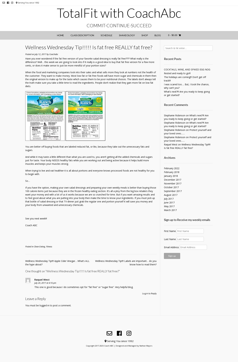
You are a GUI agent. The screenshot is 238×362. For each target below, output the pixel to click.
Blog (158, 35)
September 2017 (173, 191)
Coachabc (53, 54)
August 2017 (170, 194)
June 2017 (169, 202)
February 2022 (171, 168)
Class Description (82, 35)
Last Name (170, 239)
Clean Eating (39, 246)
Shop (144, 35)
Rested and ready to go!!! (177, 73)
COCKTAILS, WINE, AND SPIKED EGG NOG (187, 69)
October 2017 (171, 187)
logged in (44, 305)
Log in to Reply (149, 293)
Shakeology (127, 35)
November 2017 (172, 183)
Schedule (106, 35)
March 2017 (170, 210)
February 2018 (171, 172)
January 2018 (171, 175)
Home (60, 35)
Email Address (171, 247)
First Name (170, 231)
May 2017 (169, 206)
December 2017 (172, 179)
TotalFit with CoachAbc (119, 13)
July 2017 (169, 198)
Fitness (49, 246)
